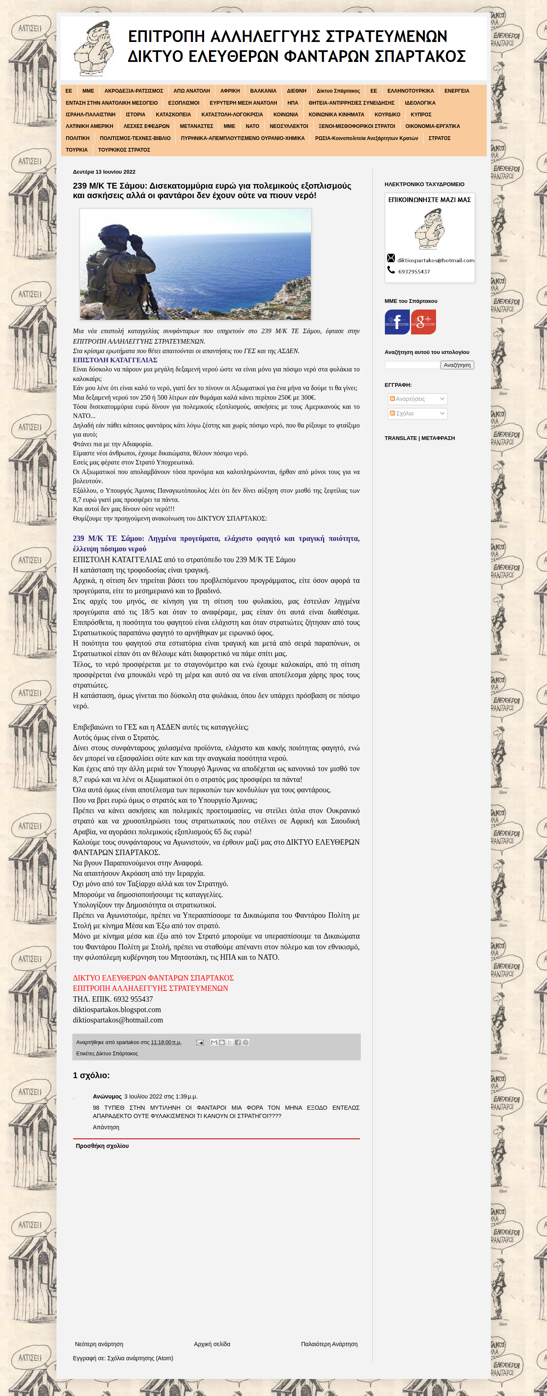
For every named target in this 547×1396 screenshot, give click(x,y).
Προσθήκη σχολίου (102, 1146)
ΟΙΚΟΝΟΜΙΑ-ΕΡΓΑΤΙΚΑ (433, 126)
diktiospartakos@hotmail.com (118, 1020)
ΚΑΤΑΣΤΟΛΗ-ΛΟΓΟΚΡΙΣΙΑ (232, 115)
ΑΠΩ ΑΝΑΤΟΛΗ (192, 91)
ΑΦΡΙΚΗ (230, 91)
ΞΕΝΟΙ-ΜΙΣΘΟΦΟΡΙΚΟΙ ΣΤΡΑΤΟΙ (357, 126)
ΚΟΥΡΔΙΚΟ (388, 115)
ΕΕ (373, 91)
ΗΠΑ (293, 103)
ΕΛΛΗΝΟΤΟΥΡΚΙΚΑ (410, 91)
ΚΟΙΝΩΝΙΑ (286, 115)
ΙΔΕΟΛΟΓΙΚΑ (420, 103)
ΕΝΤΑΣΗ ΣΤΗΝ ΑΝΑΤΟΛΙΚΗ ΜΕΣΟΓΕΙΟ (112, 103)
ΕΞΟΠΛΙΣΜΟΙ (184, 103)
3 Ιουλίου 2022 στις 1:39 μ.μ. (161, 1096)
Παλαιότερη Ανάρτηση (329, 1344)
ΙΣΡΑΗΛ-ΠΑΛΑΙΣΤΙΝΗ (91, 115)
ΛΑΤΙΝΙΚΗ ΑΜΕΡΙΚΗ (89, 126)
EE (69, 91)
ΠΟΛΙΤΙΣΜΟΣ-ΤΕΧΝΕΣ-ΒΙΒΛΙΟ (135, 138)
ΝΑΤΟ (252, 126)
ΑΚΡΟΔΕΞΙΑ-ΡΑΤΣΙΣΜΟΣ (134, 91)
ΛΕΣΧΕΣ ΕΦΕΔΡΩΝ (146, 126)
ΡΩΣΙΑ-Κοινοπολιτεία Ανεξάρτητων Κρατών (366, 138)
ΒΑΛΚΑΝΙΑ (263, 91)
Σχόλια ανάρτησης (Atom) (140, 1358)
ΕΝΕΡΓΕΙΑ (456, 91)
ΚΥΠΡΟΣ (421, 115)
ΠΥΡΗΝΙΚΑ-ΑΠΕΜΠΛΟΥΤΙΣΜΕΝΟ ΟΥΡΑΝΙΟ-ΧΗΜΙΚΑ (243, 138)
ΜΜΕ (229, 126)
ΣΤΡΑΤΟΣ (440, 138)
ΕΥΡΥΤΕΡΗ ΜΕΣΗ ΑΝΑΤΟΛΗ (243, 103)
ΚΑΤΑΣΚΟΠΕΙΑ (173, 115)
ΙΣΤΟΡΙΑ (135, 115)
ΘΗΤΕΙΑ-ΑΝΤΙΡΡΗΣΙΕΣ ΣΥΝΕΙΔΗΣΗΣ (352, 103)
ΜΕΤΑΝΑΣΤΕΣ (196, 126)
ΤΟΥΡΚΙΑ (77, 150)
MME (88, 91)
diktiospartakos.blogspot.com (117, 1009)
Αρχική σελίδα (212, 1344)
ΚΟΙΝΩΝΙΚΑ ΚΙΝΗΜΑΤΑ (337, 115)
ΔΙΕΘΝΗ (296, 91)
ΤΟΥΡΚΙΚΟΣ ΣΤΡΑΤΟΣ (124, 150)
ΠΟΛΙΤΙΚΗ (78, 138)
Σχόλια (402, 413)
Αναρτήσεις (407, 399)
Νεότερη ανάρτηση (99, 1344)
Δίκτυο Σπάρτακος (338, 91)
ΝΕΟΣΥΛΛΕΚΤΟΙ (289, 126)
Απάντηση (106, 1127)
